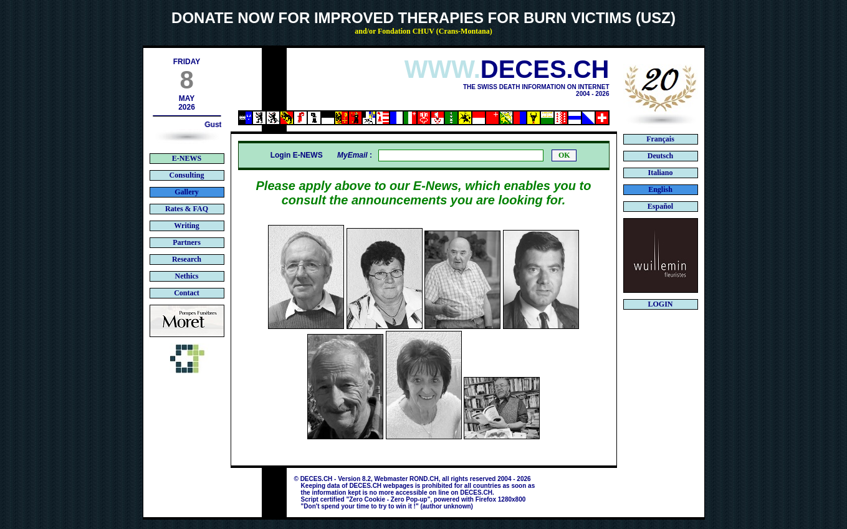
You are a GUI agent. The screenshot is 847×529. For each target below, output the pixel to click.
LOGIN (660, 304)
